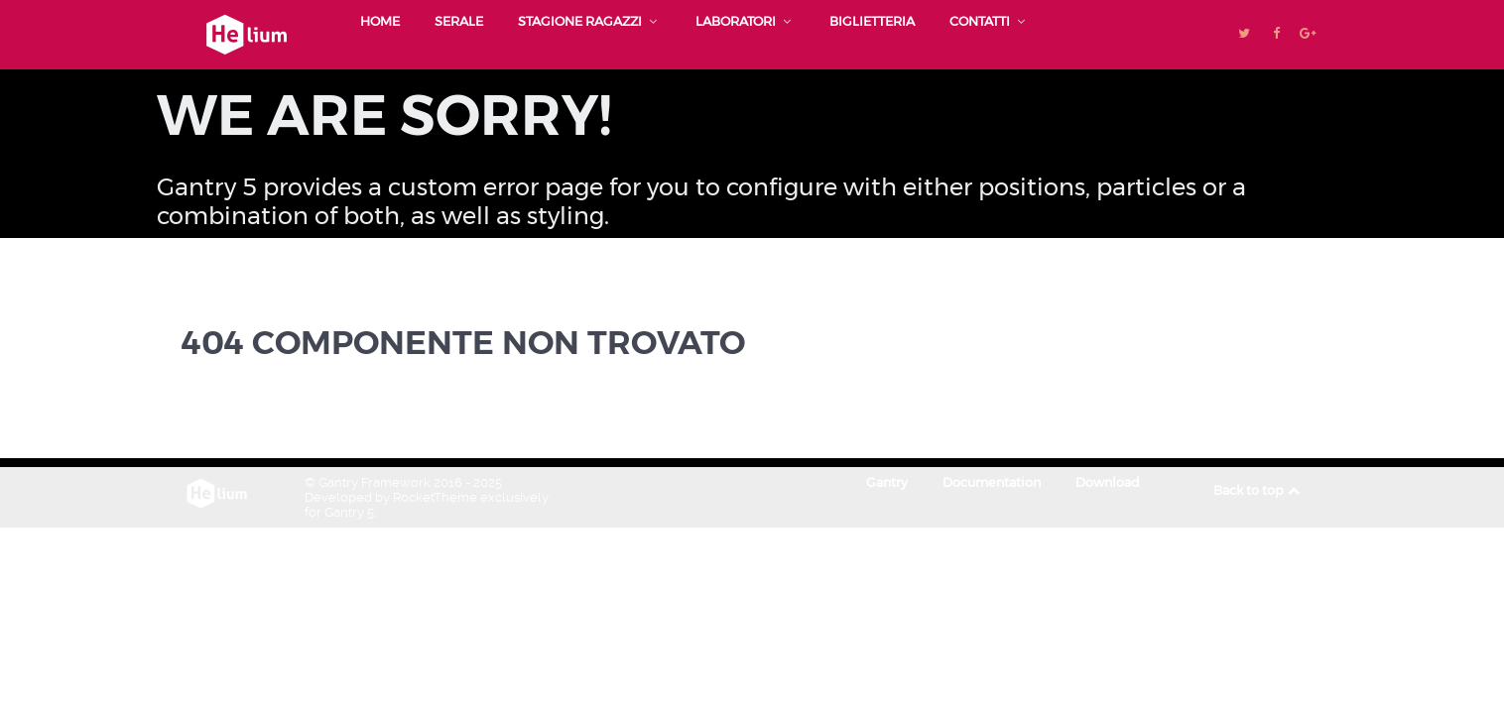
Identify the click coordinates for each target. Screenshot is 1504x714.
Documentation (991, 482)
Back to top (1258, 490)
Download (1107, 482)
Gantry (887, 482)
